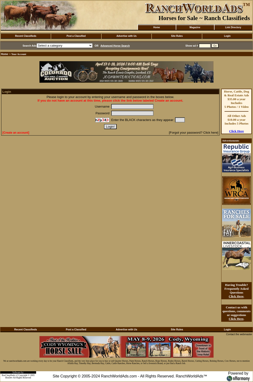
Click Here (236, 131)
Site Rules (177, 36)
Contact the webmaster (239, 334)
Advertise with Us (126, 36)
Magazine (194, 27)
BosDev (8, 378)
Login (227, 36)
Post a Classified (76, 36)
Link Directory (233, 27)
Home (156, 27)
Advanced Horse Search (115, 45)
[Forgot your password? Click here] (193, 132)
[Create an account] (15, 132)
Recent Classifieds (25, 36)
